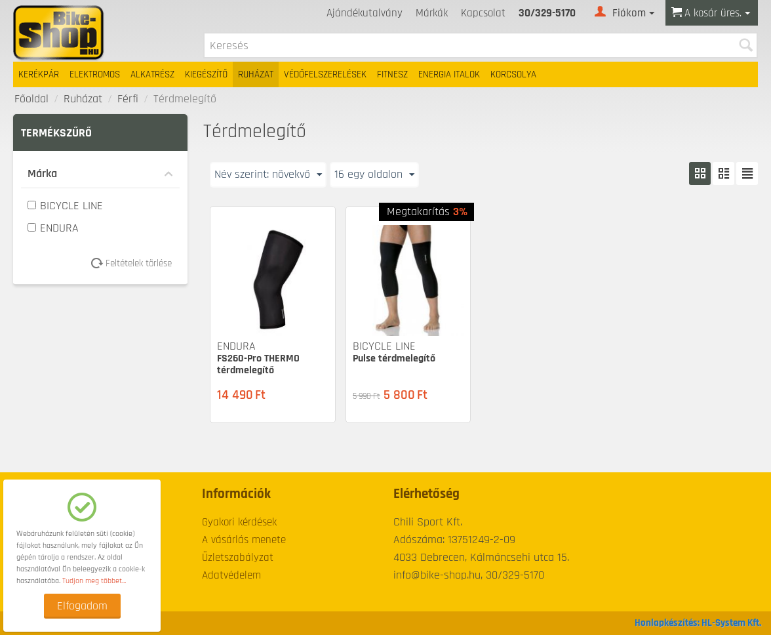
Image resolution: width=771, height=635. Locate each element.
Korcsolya (513, 74)
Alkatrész (152, 74)
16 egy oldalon (374, 174)
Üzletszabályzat (237, 557)
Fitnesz (392, 74)
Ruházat (255, 74)
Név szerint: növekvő (268, 174)
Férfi (127, 98)
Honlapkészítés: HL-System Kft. (698, 623)
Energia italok (449, 74)
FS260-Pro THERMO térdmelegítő (258, 364)
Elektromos (94, 74)
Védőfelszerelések (325, 74)
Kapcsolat (483, 13)
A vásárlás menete (244, 540)
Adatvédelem (231, 575)
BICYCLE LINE (65, 205)
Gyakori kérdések (239, 522)
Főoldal (31, 98)
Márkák (432, 13)
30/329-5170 (547, 13)
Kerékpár (38, 74)
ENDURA (53, 228)
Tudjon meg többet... (94, 581)
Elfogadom (82, 605)
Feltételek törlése (136, 263)
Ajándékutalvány (364, 13)
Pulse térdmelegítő (394, 358)
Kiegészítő (206, 74)
